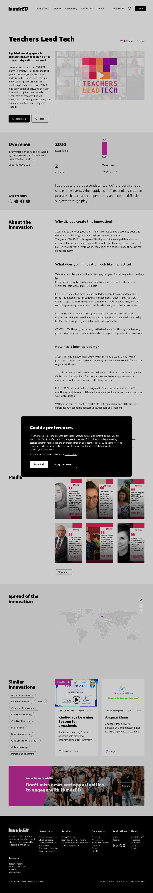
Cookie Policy (71, 454)
